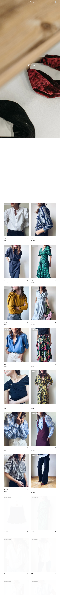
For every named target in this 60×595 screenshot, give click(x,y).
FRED (32, 490)
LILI (32, 322)
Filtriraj (6, 199)
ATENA (5, 322)
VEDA (32, 523)
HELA (5, 364)
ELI (4, 590)
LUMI (5, 238)
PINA (32, 238)
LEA (5, 557)
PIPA (32, 364)
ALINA (32, 557)
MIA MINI (6, 523)
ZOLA (32, 406)
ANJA (32, 448)
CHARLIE (6, 489)
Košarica (53, 2)
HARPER (6, 448)
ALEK (32, 590)
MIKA (5, 280)
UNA (32, 280)
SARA (5, 406)
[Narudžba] (46, 199)
